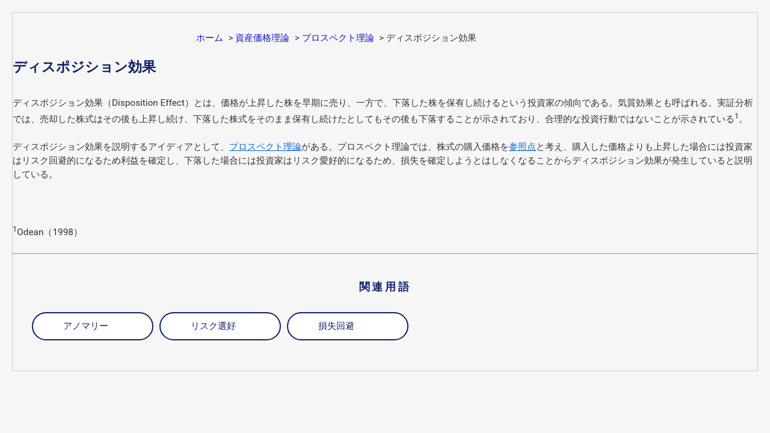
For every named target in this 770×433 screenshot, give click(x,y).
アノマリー (85, 326)
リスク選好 (213, 326)
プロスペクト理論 (338, 37)
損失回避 (336, 326)
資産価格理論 (262, 37)
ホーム (209, 37)
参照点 (522, 146)
